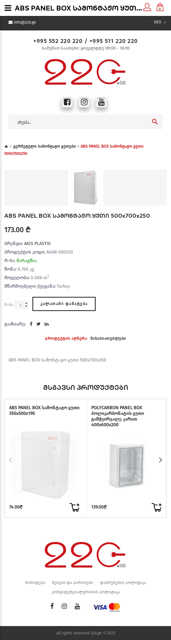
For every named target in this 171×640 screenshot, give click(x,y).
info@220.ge (25, 22)
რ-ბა (8, 304)
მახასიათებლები (108, 338)
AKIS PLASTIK (37, 243)
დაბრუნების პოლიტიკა (123, 582)
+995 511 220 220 (113, 41)
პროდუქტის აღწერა (66, 338)
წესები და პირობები (72, 582)
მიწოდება (35, 582)
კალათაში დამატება (64, 303)
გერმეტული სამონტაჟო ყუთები (44, 146)
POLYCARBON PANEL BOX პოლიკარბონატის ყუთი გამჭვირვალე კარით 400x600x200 (117, 416)
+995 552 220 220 (57, 41)
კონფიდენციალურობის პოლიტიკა (85, 592)
